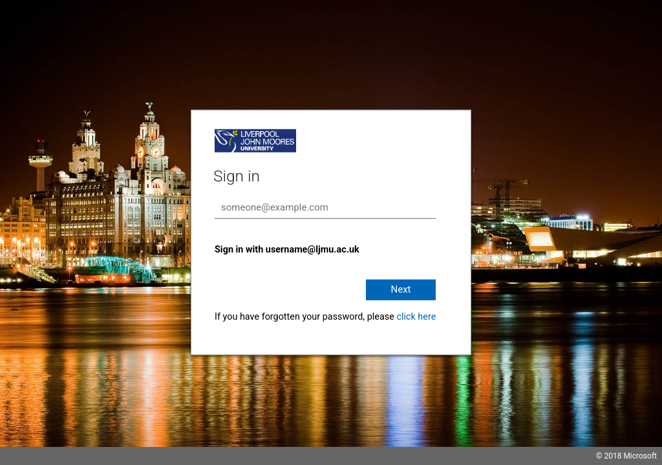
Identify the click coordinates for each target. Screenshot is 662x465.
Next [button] (400, 289)
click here (416, 316)
